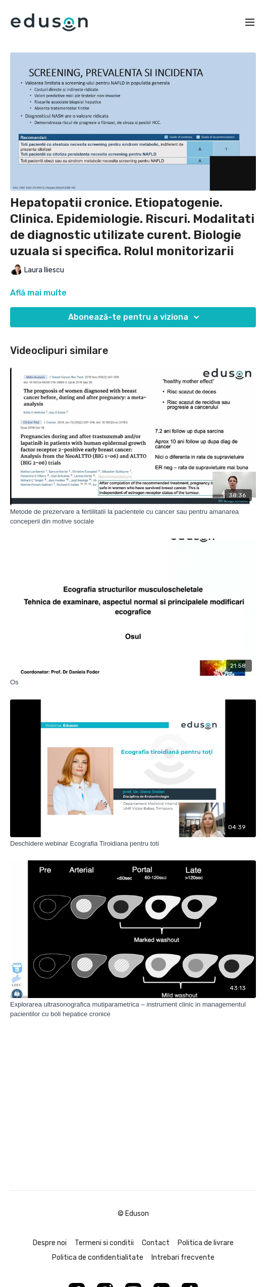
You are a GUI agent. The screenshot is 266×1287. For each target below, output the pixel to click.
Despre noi (50, 1243)
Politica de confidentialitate (97, 1257)
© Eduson (133, 1213)
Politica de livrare (206, 1243)
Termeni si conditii (104, 1243)
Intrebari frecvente (183, 1257)
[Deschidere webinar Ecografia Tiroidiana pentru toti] (133, 844)
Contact (156, 1243)
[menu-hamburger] (250, 22)
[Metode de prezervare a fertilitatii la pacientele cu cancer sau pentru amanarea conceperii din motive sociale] (133, 516)
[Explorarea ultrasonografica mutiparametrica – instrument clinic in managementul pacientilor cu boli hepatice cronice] (133, 1009)
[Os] (133, 682)
